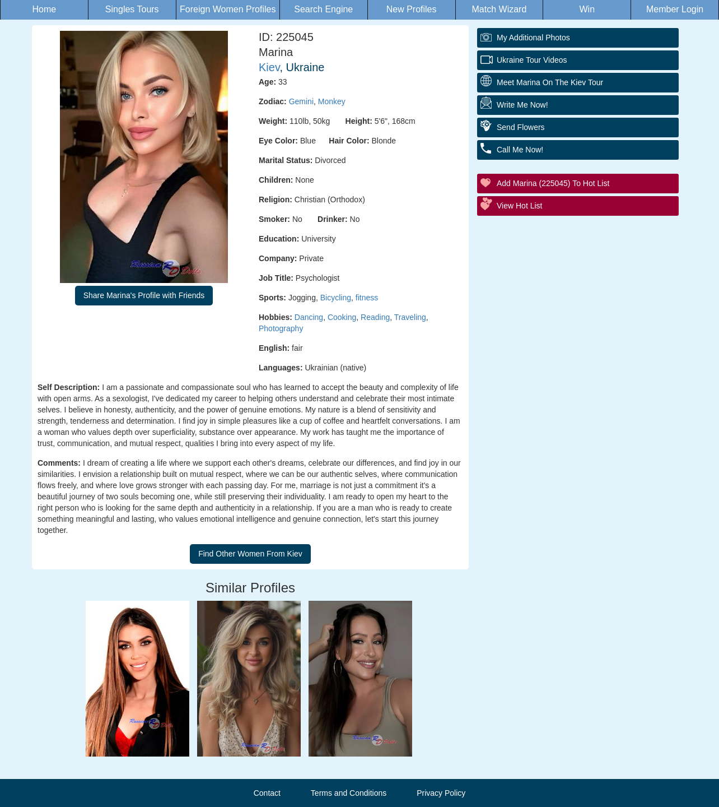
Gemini (301, 101)
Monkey (332, 101)
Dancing (309, 317)
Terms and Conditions (348, 793)
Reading (375, 317)
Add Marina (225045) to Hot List (553, 183)
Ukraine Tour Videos (532, 59)
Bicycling (335, 297)
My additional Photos (533, 37)
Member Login (674, 9)
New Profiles (411, 9)
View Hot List (519, 205)
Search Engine (323, 9)
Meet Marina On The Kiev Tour (550, 82)
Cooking (342, 317)
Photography (281, 328)
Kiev (269, 67)
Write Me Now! (522, 104)
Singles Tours (132, 9)
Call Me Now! (520, 149)
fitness (367, 297)
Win (587, 9)
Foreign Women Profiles (228, 9)
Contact (267, 793)
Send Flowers (521, 127)
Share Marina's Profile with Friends (144, 295)
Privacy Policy (441, 793)
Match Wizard (499, 9)
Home (44, 9)
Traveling (410, 317)
